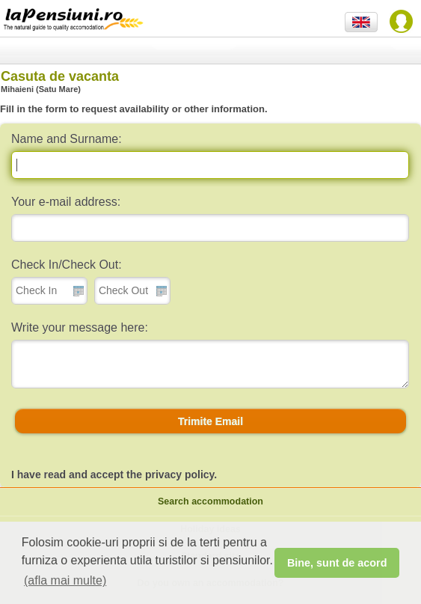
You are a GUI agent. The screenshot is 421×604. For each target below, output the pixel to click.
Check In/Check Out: (66, 264)
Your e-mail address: (65, 201)
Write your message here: (79, 327)
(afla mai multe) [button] (65, 580)
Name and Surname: (66, 138)
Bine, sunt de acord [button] (337, 563)
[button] (210, 421)
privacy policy (179, 475)
